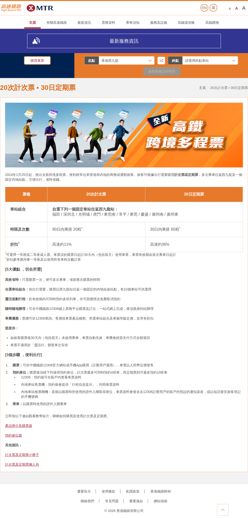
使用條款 (108, 491)
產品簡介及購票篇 (18, 426)
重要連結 (136, 501)
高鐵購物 (212, 22)
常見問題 (112, 501)
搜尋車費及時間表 (161, 71)
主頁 (32, 22)
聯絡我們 (87, 501)
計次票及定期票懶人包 (22, 464)
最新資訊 (84, 22)
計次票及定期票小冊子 (22, 455)
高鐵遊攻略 (186, 22)
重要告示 (84, 491)
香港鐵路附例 (160, 491)
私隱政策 (133, 491)
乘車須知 (133, 22)
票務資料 (108, 22)
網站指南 (160, 501)
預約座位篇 (13, 435)
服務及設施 (158, 22)
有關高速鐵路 (56, 22)
